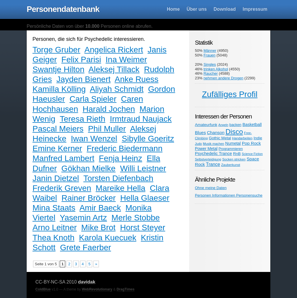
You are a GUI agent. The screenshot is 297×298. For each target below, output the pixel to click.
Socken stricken (233, 159)
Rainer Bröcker (88, 197)
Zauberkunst (230, 165)
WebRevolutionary (97, 289)
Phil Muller (107, 128)
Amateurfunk (206, 125)
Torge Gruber (56, 49)
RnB (236, 153)
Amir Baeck (100, 207)
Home (173, 9)
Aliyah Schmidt (117, 89)
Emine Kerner (57, 148)
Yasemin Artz (83, 217)
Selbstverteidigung (208, 159)
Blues (200, 132)
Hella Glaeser (144, 197)
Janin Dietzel (55, 178)
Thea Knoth (53, 237)
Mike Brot (98, 227)
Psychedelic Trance (213, 153)
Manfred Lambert (63, 158)
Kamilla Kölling (59, 89)
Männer (210, 50)
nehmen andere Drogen (223, 78)
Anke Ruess (136, 79)
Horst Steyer (142, 227)
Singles (210, 64)
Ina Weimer (126, 59)
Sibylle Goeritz (148, 138)
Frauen (209, 55)
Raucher (211, 73)
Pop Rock (251, 143)
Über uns (197, 9)
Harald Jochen (109, 109)
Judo (198, 143)
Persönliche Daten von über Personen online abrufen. (90, 26)
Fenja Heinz (120, 158)
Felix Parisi (81, 59)
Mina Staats (53, 207)
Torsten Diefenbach (118, 178)
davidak (86, 281)
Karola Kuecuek (107, 237)
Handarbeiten (242, 138)
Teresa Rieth (82, 118)
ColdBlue (43, 289)
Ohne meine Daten (211, 188)
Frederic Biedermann (124, 148)
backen (235, 125)
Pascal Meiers (58, 128)
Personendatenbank (63, 9)
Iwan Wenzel (94, 138)
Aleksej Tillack (114, 69)
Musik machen (213, 143)
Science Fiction (252, 154)
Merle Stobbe (135, 217)
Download (225, 9)
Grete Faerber (85, 247)
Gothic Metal (220, 138)
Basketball (252, 124)
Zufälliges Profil (229, 94)
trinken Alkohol (216, 69)
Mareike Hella (120, 188)
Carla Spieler (93, 98)
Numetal (233, 143)
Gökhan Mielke (88, 168)
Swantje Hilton (58, 69)
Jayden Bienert (83, 79)
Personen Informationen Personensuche (228, 195)
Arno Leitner (54, 227)
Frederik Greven (61, 188)
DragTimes (126, 289)
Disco (234, 132)
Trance (213, 164)
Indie (257, 138)
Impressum (255, 9)
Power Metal (206, 148)
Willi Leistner (143, 168)
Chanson (215, 132)
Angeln (223, 125)
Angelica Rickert (113, 49)
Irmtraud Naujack (141, 118)
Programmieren (230, 149)
